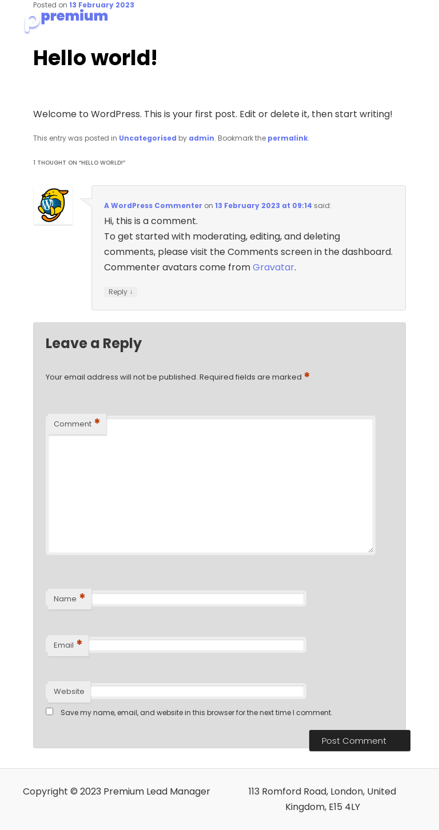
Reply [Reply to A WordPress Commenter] (121, 292)
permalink (288, 138)
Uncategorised (148, 138)
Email (68, 645)
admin (201, 138)
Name (70, 599)
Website (69, 691)
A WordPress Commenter (153, 205)
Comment (77, 424)
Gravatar (273, 267)
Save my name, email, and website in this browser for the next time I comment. (197, 712)
